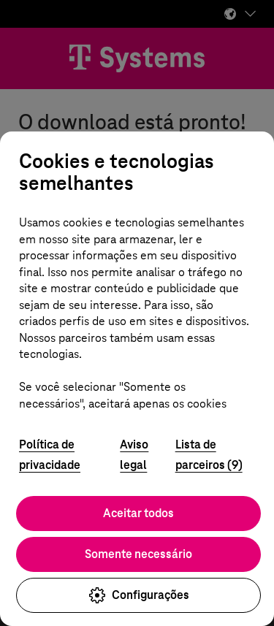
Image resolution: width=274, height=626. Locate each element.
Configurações (138, 595)
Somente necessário (138, 554)
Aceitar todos (138, 513)
